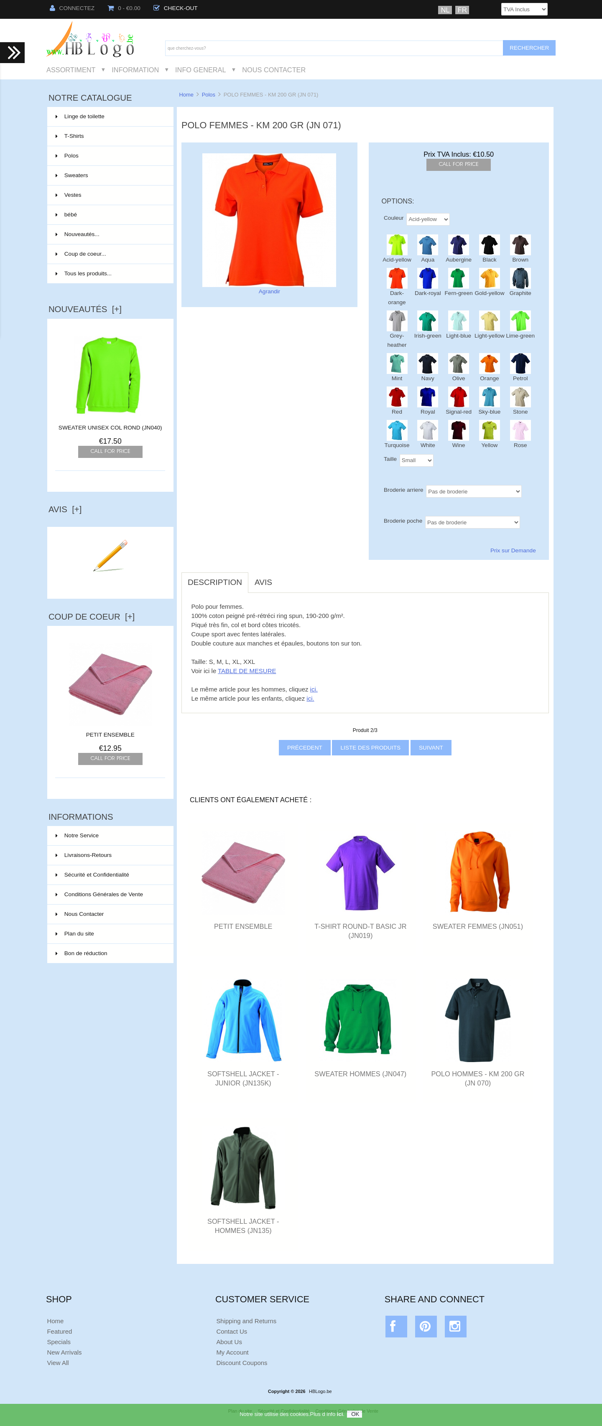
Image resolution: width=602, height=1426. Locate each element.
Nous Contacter (274, 70)
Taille (390, 458)
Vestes (109, 195)
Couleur (394, 217)
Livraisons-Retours (84, 855)
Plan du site (75, 933)
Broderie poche (403, 520)
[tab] (284, 577)
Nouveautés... (77, 234)
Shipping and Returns (246, 1320)
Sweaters (109, 175)
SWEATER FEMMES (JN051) (478, 926)
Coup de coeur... (81, 254)
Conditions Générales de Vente (99, 894)
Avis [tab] (263, 582)
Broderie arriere (403, 489)
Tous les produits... (84, 273)
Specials (59, 1341)
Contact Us (231, 1331)
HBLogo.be (320, 1391)
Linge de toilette (109, 116)
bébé (109, 214)
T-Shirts (109, 136)
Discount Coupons (241, 1362)
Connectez (72, 8)
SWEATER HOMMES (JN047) (360, 1074)
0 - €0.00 (123, 8)
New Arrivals (64, 1352)
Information (135, 70)
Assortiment (71, 70)
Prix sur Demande (513, 550)
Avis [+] (65, 509)
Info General (200, 70)
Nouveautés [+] (85, 309)
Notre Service (77, 835)
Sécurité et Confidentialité (92, 875)
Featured (59, 1331)
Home (186, 95)
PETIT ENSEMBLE (110, 731)
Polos (208, 95)
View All (58, 1362)
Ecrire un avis (110, 582)
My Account (232, 1352)
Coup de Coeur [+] (91, 616)
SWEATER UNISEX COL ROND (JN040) (110, 427)
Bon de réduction (81, 953)
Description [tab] (215, 582)
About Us (229, 1341)
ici (340, 1415)
